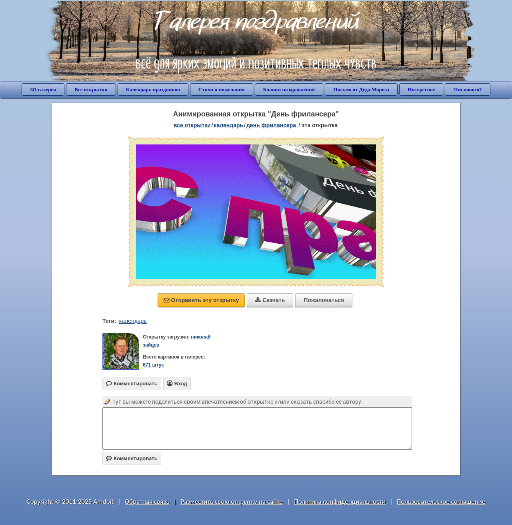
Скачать (270, 300)
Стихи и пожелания (221, 89)
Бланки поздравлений (289, 89)
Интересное (421, 89)
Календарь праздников (153, 89)
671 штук (153, 365)
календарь (133, 321)
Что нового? (467, 89)
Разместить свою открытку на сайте (231, 501)
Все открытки (91, 89)
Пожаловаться (324, 300)
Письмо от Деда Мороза (361, 89)
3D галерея (43, 89)
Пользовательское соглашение (441, 501)
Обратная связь (147, 501)
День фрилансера (272, 125)
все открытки (192, 125)
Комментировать (132, 458)
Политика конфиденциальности (340, 501)
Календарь (229, 125)
